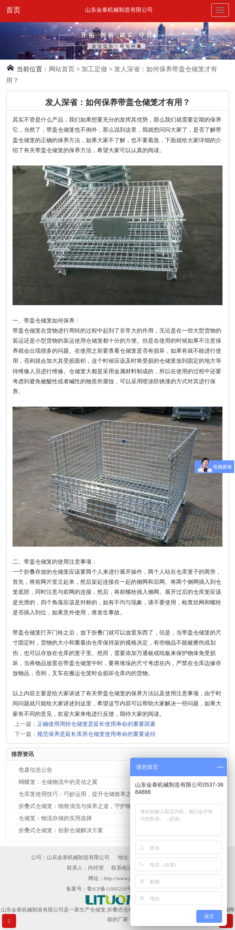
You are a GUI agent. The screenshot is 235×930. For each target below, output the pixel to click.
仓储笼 (98, 910)
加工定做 (94, 69)
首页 (13, 10)
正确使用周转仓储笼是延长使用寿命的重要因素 (96, 724)
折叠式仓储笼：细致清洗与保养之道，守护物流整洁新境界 (92, 806)
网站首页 (62, 69)
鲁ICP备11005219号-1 (111, 889)
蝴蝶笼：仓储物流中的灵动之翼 (58, 782)
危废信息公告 (35, 770)
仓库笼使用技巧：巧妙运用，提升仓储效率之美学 (81, 794)
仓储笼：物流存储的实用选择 (55, 818)
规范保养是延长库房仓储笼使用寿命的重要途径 (96, 734)
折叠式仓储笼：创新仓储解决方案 (61, 830)
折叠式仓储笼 (123, 910)
